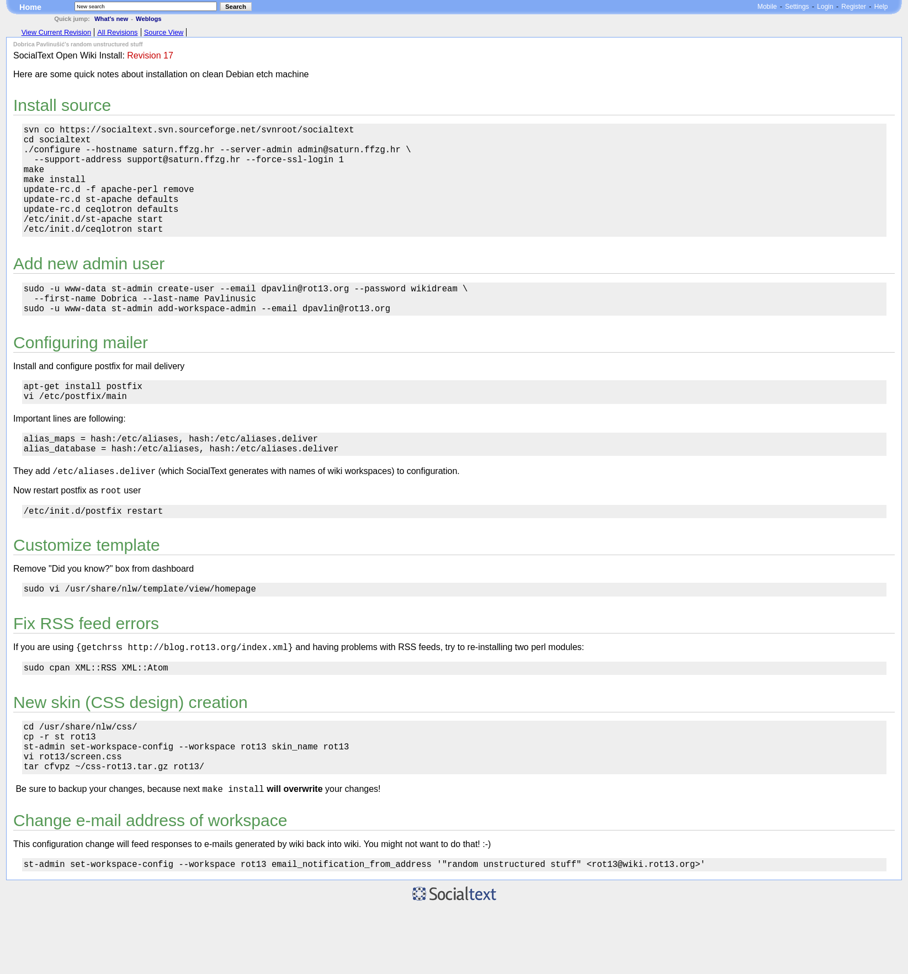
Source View (164, 32)
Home (30, 7)
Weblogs (148, 18)
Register (853, 6)
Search (235, 6)
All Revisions (117, 32)
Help (881, 6)
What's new (111, 18)
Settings (797, 6)
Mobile (767, 6)
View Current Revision (56, 32)
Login (825, 6)
